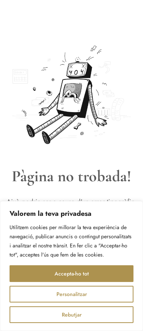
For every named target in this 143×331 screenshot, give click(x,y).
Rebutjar (72, 314)
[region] (71, 266)
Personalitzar (71, 294)
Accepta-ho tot (72, 273)
